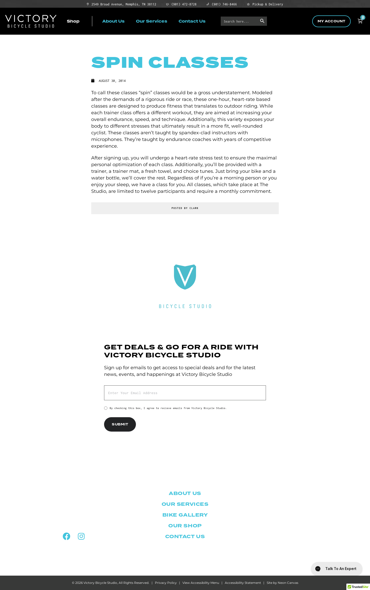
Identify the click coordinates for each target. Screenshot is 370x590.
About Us (113, 21)
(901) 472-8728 (73, 523)
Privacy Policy (166, 583)
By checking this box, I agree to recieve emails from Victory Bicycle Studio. (168, 408)
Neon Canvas (288, 583)
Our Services (151, 21)
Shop (73, 21)
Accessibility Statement (243, 583)
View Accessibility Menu (200, 583)
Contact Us (192, 21)
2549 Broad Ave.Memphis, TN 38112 (73, 497)
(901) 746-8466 (73, 512)
